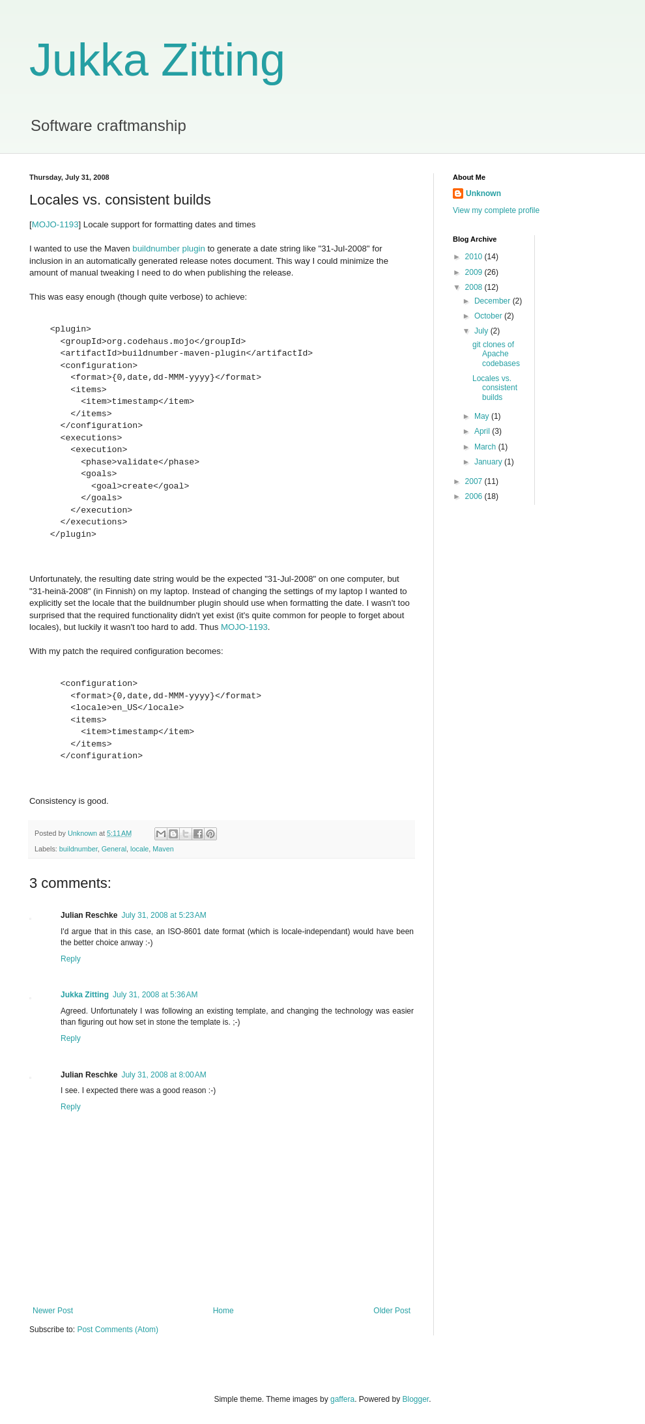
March (486, 446)
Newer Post (53, 1310)
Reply (71, 958)
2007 (475, 481)
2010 (475, 256)
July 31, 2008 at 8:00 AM (163, 1074)
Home (223, 1310)
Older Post (391, 1310)
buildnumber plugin (168, 248)
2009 (475, 272)
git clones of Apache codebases (496, 354)
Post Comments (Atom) (117, 1329)
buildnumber (78, 849)
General (114, 849)
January (489, 461)
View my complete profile (496, 210)
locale (139, 849)
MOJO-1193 (55, 224)
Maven (162, 849)
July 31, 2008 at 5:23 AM (163, 915)
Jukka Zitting (157, 60)
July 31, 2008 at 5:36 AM (155, 994)
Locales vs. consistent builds (494, 388)
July (482, 330)
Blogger (416, 1399)
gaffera (342, 1399)
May (482, 416)
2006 (475, 496)
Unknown (483, 193)
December (493, 301)
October (489, 315)
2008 (475, 287)
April (483, 431)
